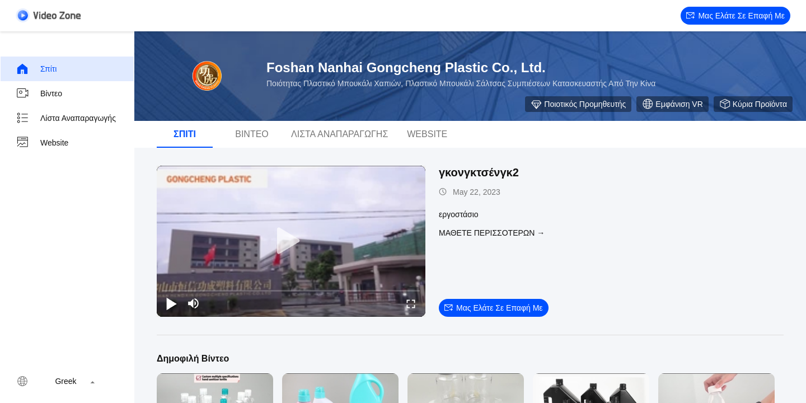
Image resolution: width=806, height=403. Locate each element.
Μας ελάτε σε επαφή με (735, 15)
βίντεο (39, 93)
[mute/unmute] (193, 303)
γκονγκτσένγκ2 (479, 172)
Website (42, 142)
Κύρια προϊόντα (753, 104)
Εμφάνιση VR (672, 104)
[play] (291, 241)
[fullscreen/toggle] (411, 303)
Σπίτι (36, 69)
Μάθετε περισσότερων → (492, 232)
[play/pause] (171, 303)
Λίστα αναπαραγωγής (66, 118)
